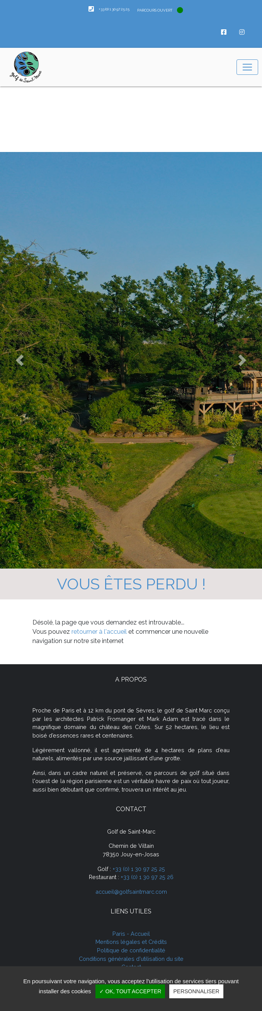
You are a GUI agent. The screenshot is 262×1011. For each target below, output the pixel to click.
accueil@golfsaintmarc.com (131, 891)
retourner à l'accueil (99, 631)
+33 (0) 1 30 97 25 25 (138, 869)
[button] (19, 360)
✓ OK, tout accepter (130, 991)
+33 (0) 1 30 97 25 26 (147, 877)
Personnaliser (196, 991)
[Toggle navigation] (247, 67)
